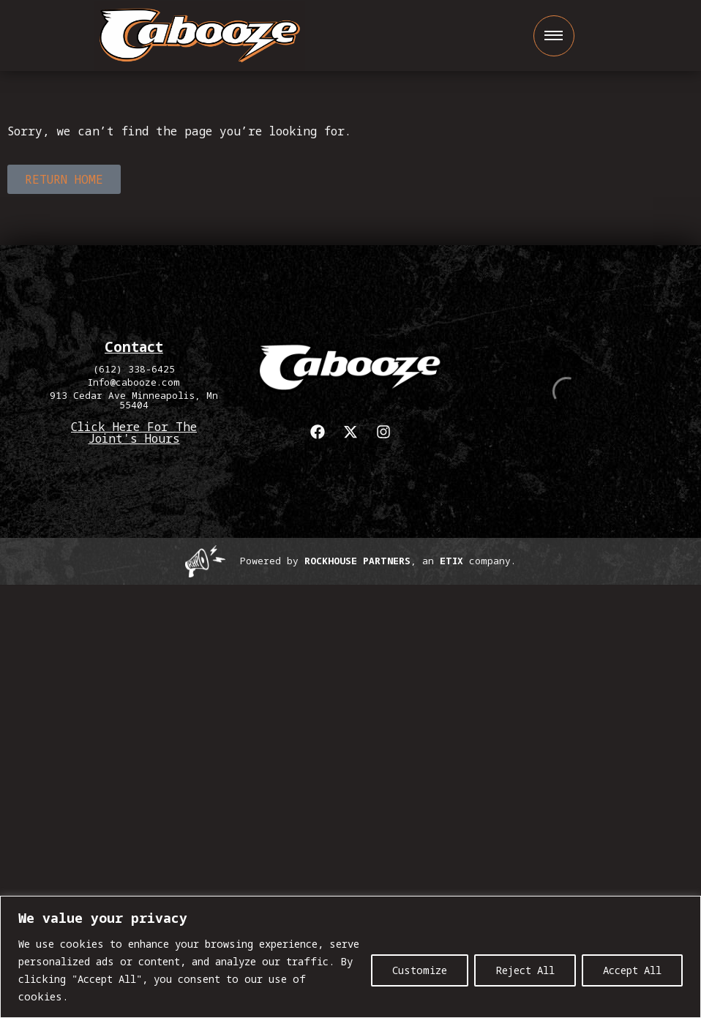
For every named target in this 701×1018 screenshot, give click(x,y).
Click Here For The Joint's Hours (134, 432)
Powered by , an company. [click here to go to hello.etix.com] (378, 560)
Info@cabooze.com (134, 382)
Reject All (525, 970)
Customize (419, 970)
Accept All (632, 970)
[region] (350, 957)
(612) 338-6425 (134, 368)
